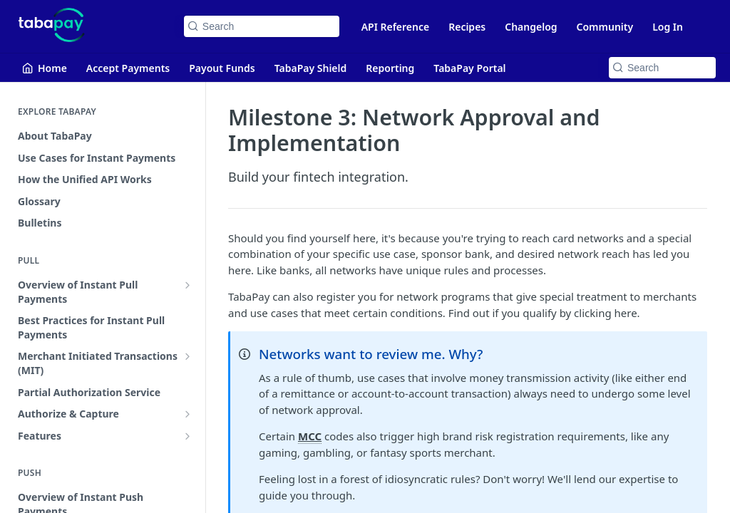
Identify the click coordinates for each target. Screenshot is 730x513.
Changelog (531, 26)
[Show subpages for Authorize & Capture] (187, 414)
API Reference (395, 26)
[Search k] (261, 26)
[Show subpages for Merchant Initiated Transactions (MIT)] (187, 356)
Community (605, 26)
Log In (667, 26)
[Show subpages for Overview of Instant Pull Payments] (187, 285)
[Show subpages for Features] (187, 436)
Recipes (466, 26)
